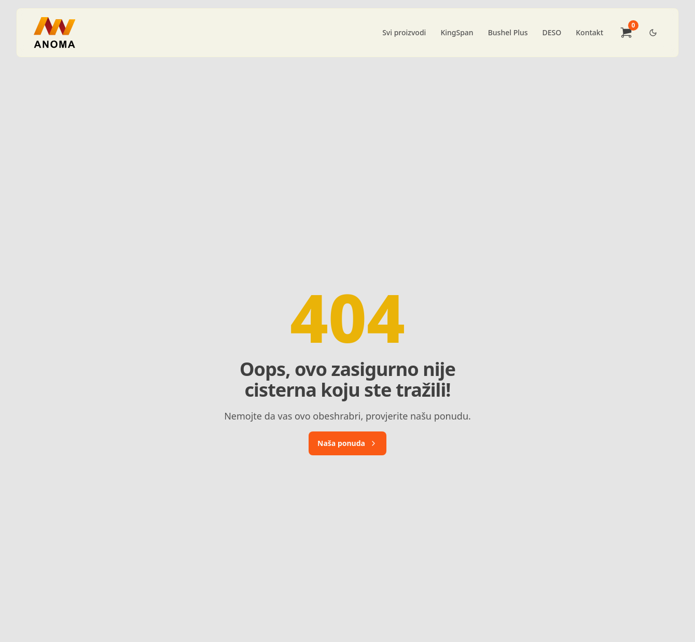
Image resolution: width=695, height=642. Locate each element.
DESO (552, 32)
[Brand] (54, 33)
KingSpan (456, 32)
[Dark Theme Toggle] (653, 32)
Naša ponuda (347, 443)
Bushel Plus (508, 32)
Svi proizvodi (404, 32)
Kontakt (589, 32)
